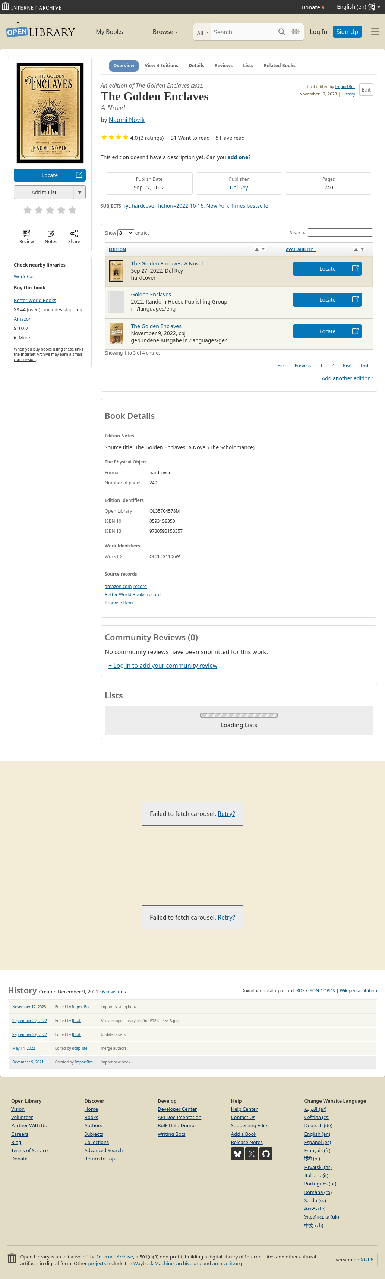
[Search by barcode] (295, 31)
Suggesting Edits (249, 1125)
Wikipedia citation (358, 990)
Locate (50, 175)
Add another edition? (347, 378)
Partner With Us (29, 1125)
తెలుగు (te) (314, 1208)
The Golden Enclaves (162, 85)
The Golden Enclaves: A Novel (167, 263)
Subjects (94, 1134)
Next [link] (347, 365)
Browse (157, 32)
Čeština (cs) (316, 1117)
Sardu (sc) (315, 1200)
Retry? (226, 814)
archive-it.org (227, 1263)
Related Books (280, 65)
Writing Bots (171, 1134)
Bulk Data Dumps (177, 1125)
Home (91, 1109)
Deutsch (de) (318, 1125)
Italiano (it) (316, 1175)
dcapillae (79, 1048)
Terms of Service (29, 1150)
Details (196, 65)
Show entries (127, 233)
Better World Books (35, 300)
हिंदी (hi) (312, 1158)
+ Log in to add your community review (162, 666)
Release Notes (247, 1142)
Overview (124, 65)
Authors (93, 1125)
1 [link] (321, 365)
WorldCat (24, 276)
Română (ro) (318, 1192)
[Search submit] (281, 31)
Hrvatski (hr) (318, 1167)
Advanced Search (104, 1150)
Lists (248, 65)
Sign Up (347, 32)
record (140, 586)
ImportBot (345, 86)
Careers (19, 1134)
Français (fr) (317, 1150)
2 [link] (332, 365)
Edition (117, 249)
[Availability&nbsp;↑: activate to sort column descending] (327, 249)
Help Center (244, 1109)
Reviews (224, 65)
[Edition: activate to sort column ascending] (194, 249)
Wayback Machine (153, 1263)
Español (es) (317, 1142)
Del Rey (239, 187)
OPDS (329, 990)
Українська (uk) (321, 1216)
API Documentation (179, 1117)
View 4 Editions (162, 65)
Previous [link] (303, 365)
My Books (109, 32)
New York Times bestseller (238, 205)
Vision (18, 1109)
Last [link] (365, 365)
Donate (313, 7)
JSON (314, 990)
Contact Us (243, 1117)
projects (97, 1263)
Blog (16, 1142)
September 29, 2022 (29, 1020)
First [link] (282, 365)
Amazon (23, 319)
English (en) (317, 1134)
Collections (97, 1142)
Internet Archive (115, 1256)
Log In (318, 32)
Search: (331, 232)
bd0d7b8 (363, 1259)
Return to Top (100, 1158)
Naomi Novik (127, 120)
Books (91, 1117)
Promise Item (119, 603)
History (348, 94)
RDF (300, 990)
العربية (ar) (315, 1109)
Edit (366, 89)
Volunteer (22, 1117)
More (24, 337)
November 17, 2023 (29, 1006)
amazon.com (118, 586)
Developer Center (177, 1109)
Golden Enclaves (151, 294)
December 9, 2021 (28, 1062)
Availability (301, 249)
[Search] (243, 32)
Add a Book (243, 1134)
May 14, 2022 (23, 1048)
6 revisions (114, 991)
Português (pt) (320, 1183)
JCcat (76, 1020)
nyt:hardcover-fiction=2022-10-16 (163, 205)
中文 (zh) (313, 1225)
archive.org (188, 1263)
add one (237, 157)
